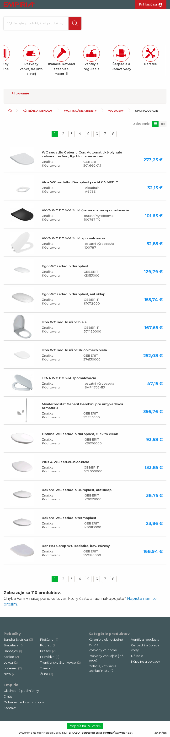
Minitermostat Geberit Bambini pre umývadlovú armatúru (82, 406)
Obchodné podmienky (21, 691)
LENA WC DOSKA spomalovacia (69, 378)
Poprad (48, 646)
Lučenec (13, 669)
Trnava (47, 669)
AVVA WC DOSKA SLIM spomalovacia (73, 238)
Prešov (48, 651)
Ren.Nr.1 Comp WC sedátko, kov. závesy (76, 546)
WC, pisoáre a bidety (80, 111)
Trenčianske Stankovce (60, 663)
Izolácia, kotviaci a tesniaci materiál (102, 669)
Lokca (11, 663)
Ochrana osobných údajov (24, 702)
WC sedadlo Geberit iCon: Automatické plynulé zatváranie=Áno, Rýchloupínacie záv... (82, 154)
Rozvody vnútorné (103, 650)
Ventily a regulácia (145, 640)
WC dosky (116, 111)
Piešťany (49, 640)
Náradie (137, 656)
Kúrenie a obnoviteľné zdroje (106, 642)
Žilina (46, 674)
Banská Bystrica (18, 640)
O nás (8, 697)
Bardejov (13, 651)
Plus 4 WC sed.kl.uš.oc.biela (65, 462)
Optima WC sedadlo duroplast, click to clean (80, 434)
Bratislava (13, 646)
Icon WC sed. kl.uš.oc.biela (64, 322)
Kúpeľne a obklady (38, 111)
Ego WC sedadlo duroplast (65, 266)
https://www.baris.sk (119, 733)
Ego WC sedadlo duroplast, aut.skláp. (74, 294)
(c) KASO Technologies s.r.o (86, 733)
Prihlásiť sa (148, 4)
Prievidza (49, 657)
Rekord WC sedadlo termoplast (69, 518)
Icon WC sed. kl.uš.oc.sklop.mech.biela (74, 350)
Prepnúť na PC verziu (85, 726)
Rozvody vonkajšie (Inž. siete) (106, 658)
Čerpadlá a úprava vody (145, 648)
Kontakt (10, 708)
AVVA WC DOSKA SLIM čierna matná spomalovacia (85, 210)
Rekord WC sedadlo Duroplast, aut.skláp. (77, 490)
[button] (74, 23)
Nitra (10, 674)
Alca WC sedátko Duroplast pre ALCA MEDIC (80, 182)
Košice (11, 657)
